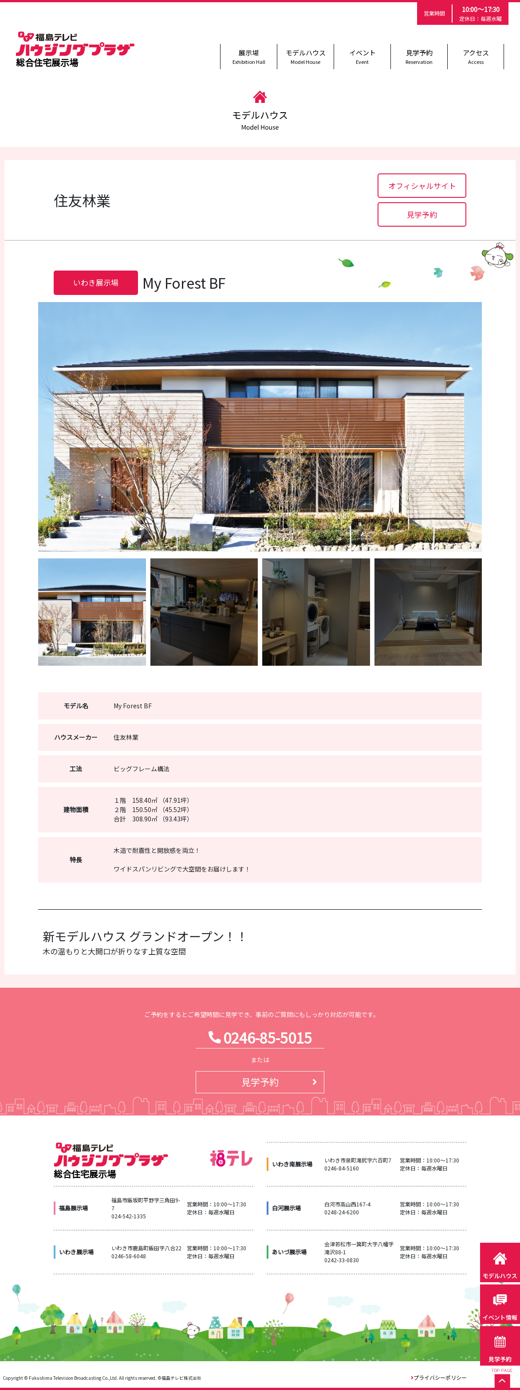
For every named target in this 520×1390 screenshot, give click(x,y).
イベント (362, 56)
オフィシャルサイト (422, 185)
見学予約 (419, 56)
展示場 (249, 56)
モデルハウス (305, 56)
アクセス (476, 56)
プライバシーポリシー (440, 1377)
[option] (260, 427)
